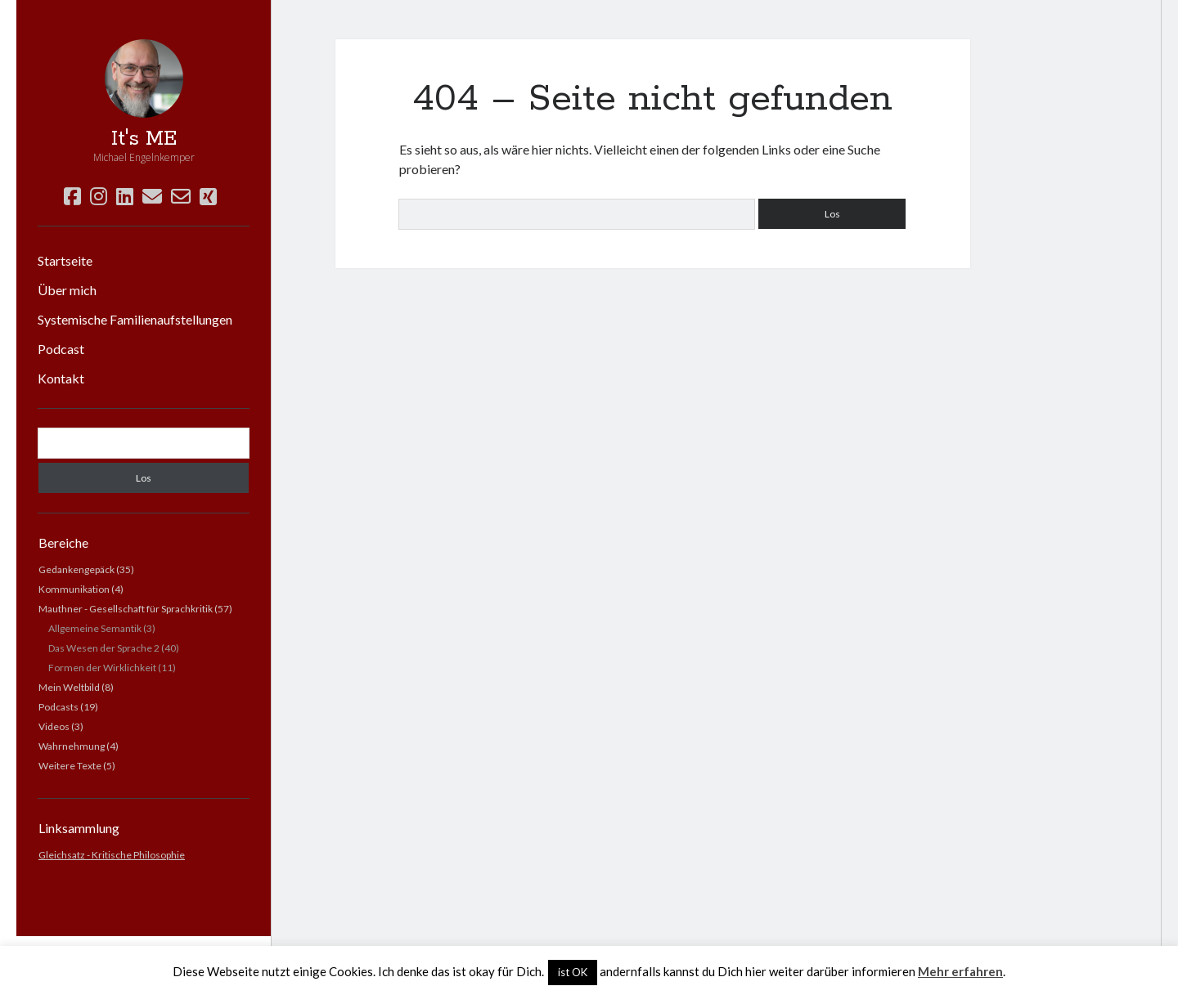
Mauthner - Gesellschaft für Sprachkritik (125, 609)
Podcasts (58, 707)
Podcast (61, 348)
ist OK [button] (572, 972)
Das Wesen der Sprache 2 (104, 648)
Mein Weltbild (69, 687)
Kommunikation (74, 589)
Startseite (65, 260)
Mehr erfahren (960, 971)
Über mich (67, 290)
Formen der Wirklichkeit (102, 667)
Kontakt (61, 378)
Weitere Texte (69, 766)
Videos (54, 726)
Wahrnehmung (71, 746)
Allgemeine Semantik (95, 628)
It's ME (144, 139)
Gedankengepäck (76, 569)
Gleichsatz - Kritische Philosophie (111, 855)
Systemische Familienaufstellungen (135, 319)
